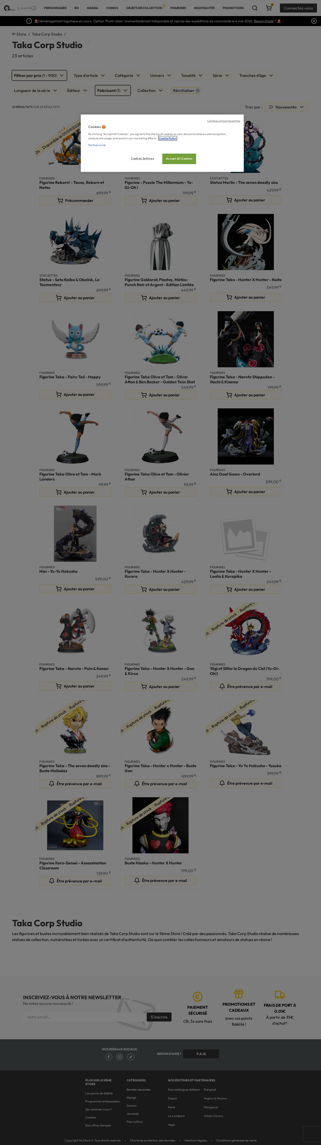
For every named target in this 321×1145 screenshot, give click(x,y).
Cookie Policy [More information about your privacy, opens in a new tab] (168, 138)
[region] (162, 143)
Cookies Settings (142, 158)
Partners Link (97, 145)
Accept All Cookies (179, 158)
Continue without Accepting (223, 121)
